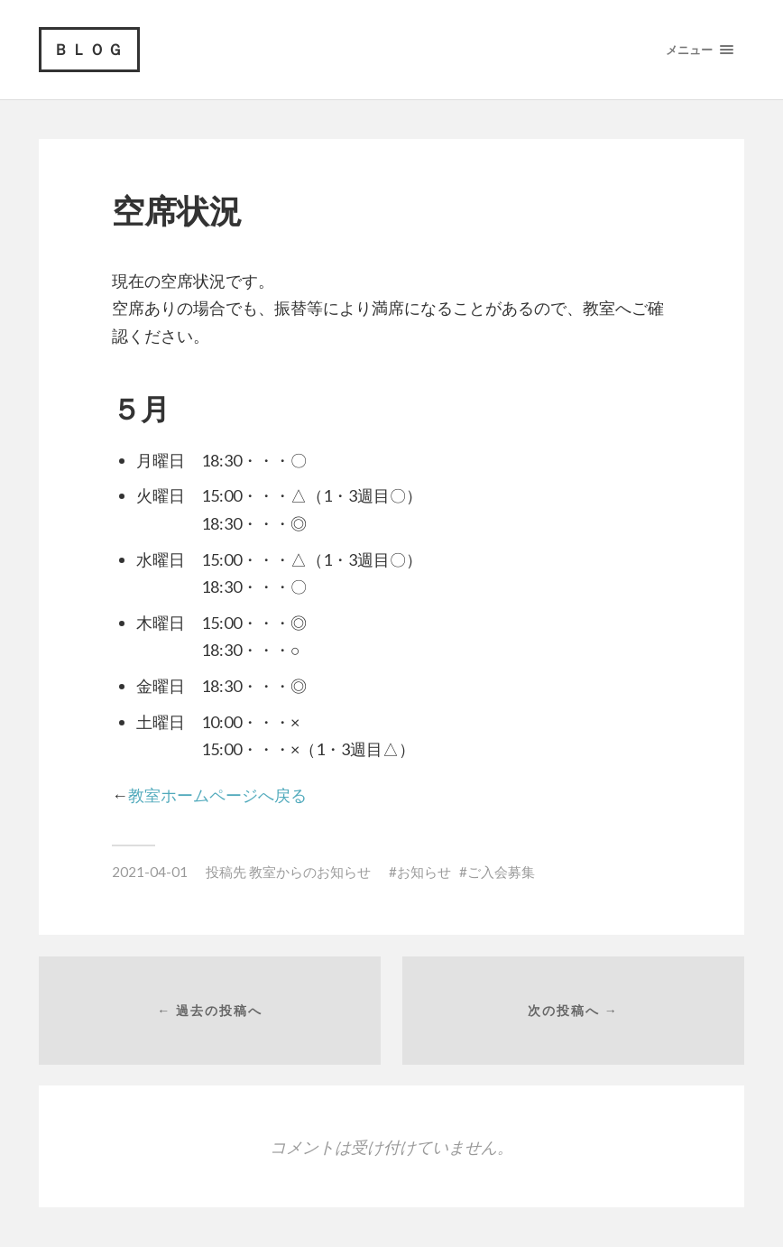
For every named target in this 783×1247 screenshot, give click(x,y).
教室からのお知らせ (310, 872)
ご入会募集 (501, 872)
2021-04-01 (150, 872)
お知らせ (424, 872)
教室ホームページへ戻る (217, 795)
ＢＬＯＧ (89, 49)
